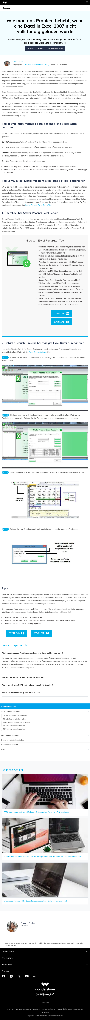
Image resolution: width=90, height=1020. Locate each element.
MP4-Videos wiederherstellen (14, 729)
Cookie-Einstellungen (48, 1009)
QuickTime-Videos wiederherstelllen (16, 722)
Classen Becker (17, 61)
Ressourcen (12, 943)
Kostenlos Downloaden (35, 48)
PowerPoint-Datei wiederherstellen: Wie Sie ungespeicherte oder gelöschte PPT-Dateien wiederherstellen (43, 857)
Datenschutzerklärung (23, 1009)
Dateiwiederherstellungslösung (36, 64)
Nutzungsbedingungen (64, 1009)
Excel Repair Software (38, 352)
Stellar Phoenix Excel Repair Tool (38, 205)
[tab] (45, 653)
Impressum (36, 1009)
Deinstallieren (45, 1012)
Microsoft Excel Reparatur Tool (45, 240)
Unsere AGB (10, 1009)
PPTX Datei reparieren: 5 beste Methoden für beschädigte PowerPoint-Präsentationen (36, 812)
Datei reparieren (22, 943)
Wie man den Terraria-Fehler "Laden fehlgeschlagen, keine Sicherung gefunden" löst (35, 901)
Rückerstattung (78, 1009)
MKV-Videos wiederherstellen (14, 726)
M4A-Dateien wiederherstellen (14, 719)
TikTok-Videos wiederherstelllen (15, 716)
